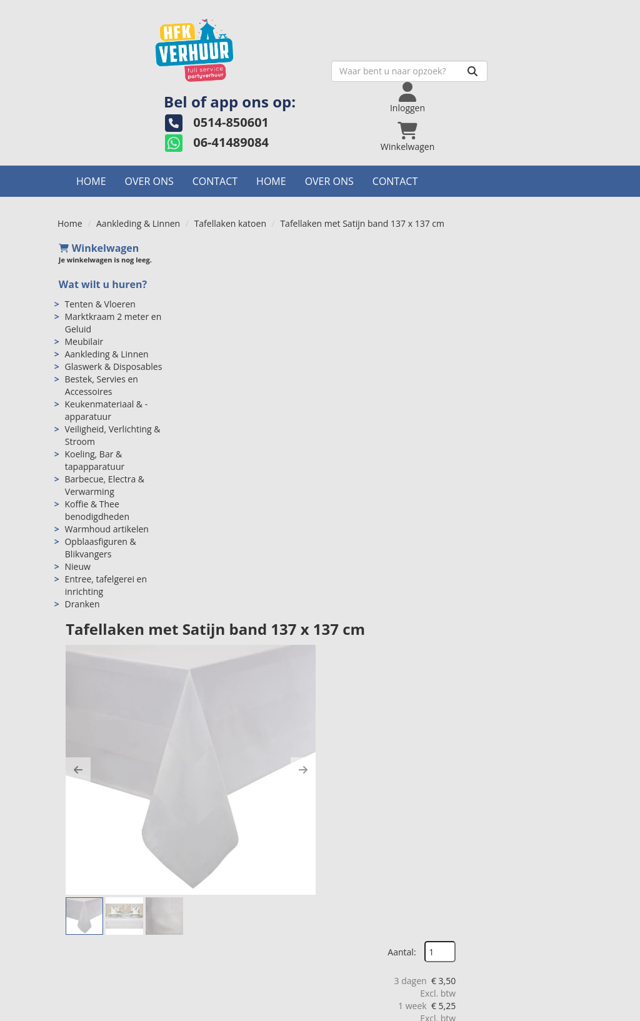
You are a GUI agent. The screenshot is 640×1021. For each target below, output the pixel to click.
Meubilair (83, 342)
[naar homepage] (145, 47)
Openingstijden (233, 878)
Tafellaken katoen (230, 224)
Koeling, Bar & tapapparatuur (94, 461)
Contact (215, 182)
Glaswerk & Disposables (112, 367)
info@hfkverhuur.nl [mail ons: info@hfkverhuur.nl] (114, 888)
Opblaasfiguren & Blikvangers (99, 548)
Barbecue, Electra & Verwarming (104, 486)
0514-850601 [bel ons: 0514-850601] (102, 866)
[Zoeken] (361, 72)
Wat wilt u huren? (102, 285)
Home (91, 182)
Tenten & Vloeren (99, 305)
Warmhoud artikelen (106, 529)
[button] (210, 391)
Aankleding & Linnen (138, 224)
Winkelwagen (98, 249)
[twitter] (526, 1010)
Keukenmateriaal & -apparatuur (105, 411)
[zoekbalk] (298, 71)
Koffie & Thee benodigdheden (96, 511)
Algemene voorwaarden (386, 890)
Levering (355, 865)
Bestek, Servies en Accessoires (100, 386)
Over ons (149, 182)
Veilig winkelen (368, 878)
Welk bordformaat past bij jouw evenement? (523, 884)
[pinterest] (571, 1010)
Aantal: (516, 277)
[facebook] (503, 1010)
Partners (219, 890)
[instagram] (549, 1010)
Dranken (81, 604)
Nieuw (76, 567)
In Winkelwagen (522, 370)
